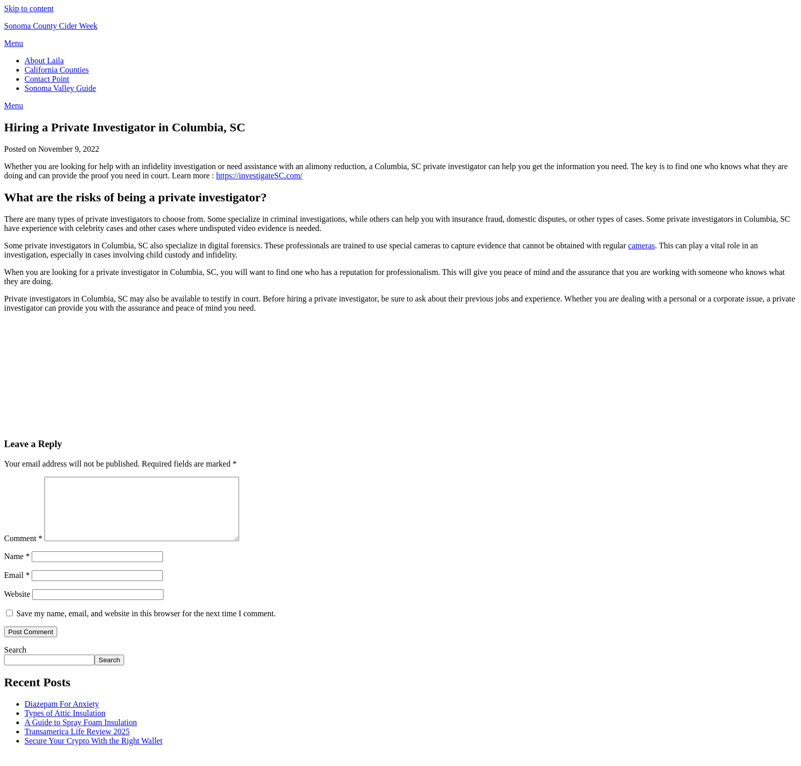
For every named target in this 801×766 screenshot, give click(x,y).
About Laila (44, 60)
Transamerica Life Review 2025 (77, 743)
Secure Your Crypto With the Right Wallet (93, 753)
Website (17, 606)
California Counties (57, 69)
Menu (13, 43)
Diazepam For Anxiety (62, 716)
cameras (641, 245)
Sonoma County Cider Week (51, 25)
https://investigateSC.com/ (259, 175)
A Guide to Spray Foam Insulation (81, 734)
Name (17, 568)
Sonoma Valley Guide (60, 88)
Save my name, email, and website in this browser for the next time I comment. (146, 625)
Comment (23, 550)
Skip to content (29, 8)
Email (17, 587)
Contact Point (47, 79)
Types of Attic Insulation (65, 725)
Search (15, 662)
